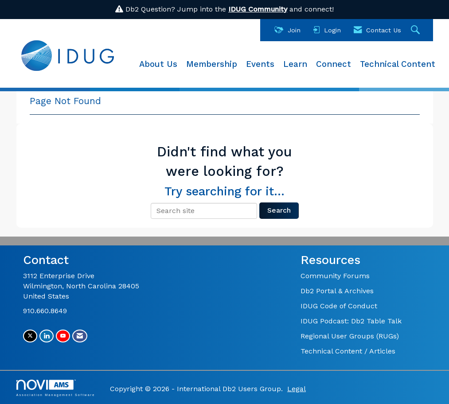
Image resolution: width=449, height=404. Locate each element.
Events (260, 64)
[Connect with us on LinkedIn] (46, 336)
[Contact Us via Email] (79, 336)
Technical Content (397, 64)
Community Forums (335, 276)
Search (279, 210)
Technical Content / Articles (348, 351)
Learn (295, 64)
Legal (296, 389)
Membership (211, 64)
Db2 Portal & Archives (337, 291)
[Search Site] (416, 30)
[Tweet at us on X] (30, 336)
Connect (333, 64)
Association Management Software (55, 388)
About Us (158, 64)
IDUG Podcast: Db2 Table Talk (351, 321)
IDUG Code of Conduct (339, 306)
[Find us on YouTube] (63, 336)
